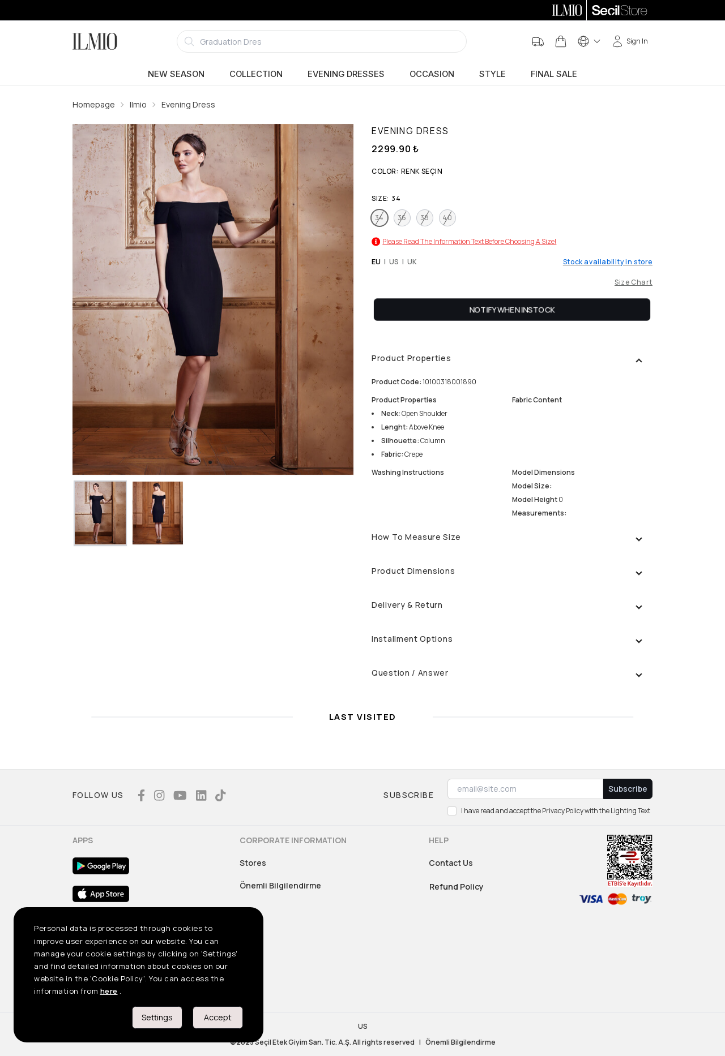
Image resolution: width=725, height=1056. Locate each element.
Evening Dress (188, 104)
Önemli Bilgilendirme (280, 885)
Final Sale (554, 74)
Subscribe (627, 788)
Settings (157, 1017)
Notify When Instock (512, 309)
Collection (256, 74)
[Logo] (94, 41)
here (109, 991)
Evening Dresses (346, 74)
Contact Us (451, 862)
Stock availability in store (607, 262)
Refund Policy (456, 886)
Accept (218, 1017)
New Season (176, 74)
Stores (253, 862)
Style (492, 74)
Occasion (432, 74)
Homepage (93, 104)
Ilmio (138, 104)
